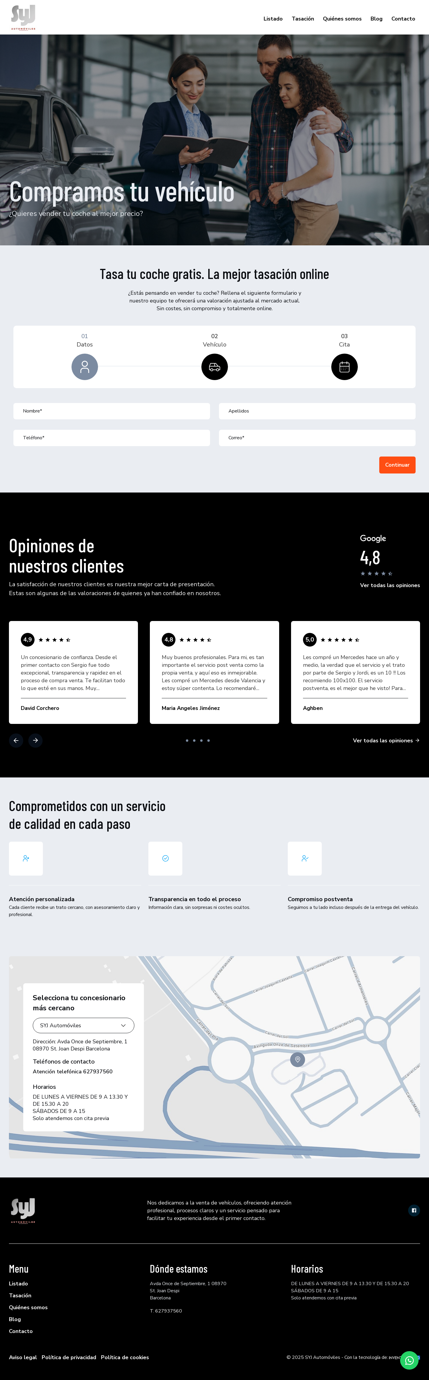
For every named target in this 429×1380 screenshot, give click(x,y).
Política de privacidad (69, 1357)
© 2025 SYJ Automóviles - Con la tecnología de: (353, 1357)
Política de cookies (125, 1357)
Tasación (303, 18)
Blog (377, 18)
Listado (273, 18)
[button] (16, 740)
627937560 (98, 1071)
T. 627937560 (166, 1311)
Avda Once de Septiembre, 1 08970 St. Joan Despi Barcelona (80, 1045)
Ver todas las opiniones (390, 585)
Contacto (403, 18)
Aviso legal (23, 1357)
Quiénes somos (342, 18)
